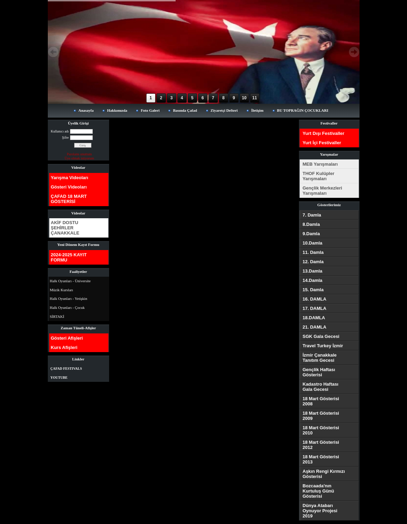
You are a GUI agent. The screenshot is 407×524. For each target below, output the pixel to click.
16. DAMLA (315, 299)
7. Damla (312, 215)
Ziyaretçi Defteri (224, 110)
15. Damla (313, 289)
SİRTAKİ (57, 316)
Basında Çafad (185, 110)
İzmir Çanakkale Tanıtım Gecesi (320, 357)
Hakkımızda (117, 110)
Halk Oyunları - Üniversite (70, 281)
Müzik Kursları (61, 290)
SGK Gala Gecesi (321, 336)
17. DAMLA (315, 308)
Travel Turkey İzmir (323, 345)
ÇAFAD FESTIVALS (66, 368)
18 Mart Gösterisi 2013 (321, 459)
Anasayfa (86, 110)
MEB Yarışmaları (320, 164)
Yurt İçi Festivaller (322, 142)
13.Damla (312, 271)
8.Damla (311, 224)
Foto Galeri (150, 110)
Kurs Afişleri (64, 347)
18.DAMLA (314, 317)
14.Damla (312, 280)
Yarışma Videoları (69, 177)
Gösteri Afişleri (67, 338)
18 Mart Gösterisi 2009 (321, 416)
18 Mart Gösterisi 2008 (321, 401)
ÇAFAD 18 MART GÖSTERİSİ (69, 199)
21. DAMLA (315, 327)
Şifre (65, 137)
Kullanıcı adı (60, 131)
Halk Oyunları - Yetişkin (68, 298)
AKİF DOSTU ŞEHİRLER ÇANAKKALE (65, 228)
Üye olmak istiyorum (79, 158)
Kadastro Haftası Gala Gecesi (320, 386)
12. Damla (313, 261)
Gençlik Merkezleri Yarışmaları (322, 190)
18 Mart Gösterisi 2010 (321, 430)
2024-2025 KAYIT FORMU (69, 257)
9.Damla (311, 233)
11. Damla (313, 252)
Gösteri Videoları (69, 187)
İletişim (257, 110)
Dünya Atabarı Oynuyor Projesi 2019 (320, 510)
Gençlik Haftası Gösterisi (319, 372)
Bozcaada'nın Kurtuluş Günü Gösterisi (318, 491)
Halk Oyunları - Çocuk (67, 307)
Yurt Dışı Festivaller (324, 133)
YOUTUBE (59, 377)
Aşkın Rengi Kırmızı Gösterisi (324, 474)
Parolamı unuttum (79, 154)
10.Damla (312, 243)
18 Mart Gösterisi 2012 (321, 445)
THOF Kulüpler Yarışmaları (319, 176)
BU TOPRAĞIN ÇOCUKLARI (302, 110)
